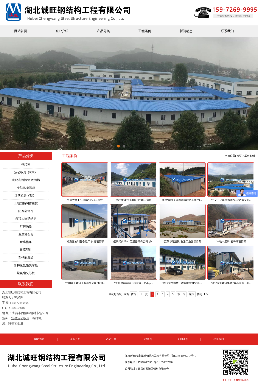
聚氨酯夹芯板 (26, 273)
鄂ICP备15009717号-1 (183, 355)
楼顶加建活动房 (25, 218)
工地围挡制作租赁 (26, 203)
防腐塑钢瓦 (25, 211)
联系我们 (227, 31)
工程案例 (144, 31)
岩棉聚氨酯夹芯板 (26, 265)
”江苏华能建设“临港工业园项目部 (182, 241)
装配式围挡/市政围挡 (26, 180)
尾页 (191, 294)
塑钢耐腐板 (25, 257)
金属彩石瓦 (25, 234)
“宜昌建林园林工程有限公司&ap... (133, 283)
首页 (239, 155)
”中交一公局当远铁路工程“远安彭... (231, 199)
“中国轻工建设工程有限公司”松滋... (85, 283)
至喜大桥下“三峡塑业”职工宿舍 (85, 199)
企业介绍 (62, 31)
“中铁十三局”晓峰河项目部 (231, 241)
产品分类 (103, 31)
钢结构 (25, 164)
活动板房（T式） (25, 195)
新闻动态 (186, 31)
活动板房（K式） (25, 172)
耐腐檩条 (26, 242)
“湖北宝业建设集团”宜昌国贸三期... (231, 283)
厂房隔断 (26, 226)
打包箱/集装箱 (25, 187)
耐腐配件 (26, 249)
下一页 (181, 294)
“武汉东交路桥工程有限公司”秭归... (182, 283)
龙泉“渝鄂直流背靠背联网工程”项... (182, 199)
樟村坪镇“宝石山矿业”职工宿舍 (134, 199)
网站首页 (20, 31)
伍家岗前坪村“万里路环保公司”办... (133, 241)
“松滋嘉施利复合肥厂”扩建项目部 (85, 241)
